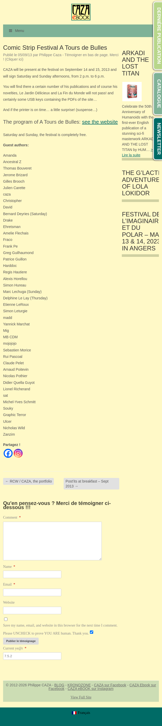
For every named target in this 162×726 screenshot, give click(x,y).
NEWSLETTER (158, 139)
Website (9, 602)
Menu (16, 31)
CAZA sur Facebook (110, 685)
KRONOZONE (79, 685)
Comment (12, 517)
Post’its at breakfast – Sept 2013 (87, 483)
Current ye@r (15, 648)
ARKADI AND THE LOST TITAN (135, 63)
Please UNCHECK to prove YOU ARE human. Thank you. (46, 633)
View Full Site (81, 697)
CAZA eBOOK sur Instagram (90, 689)
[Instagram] (18, 453)
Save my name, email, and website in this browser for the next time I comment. (60, 625)
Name (9, 567)
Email (9, 584)
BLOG (59, 685)
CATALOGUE (158, 93)
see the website (100, 122)
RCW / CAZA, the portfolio (28, 481)
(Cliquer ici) (14, 59)
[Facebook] (8, 453)
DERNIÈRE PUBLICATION (158, 35)
